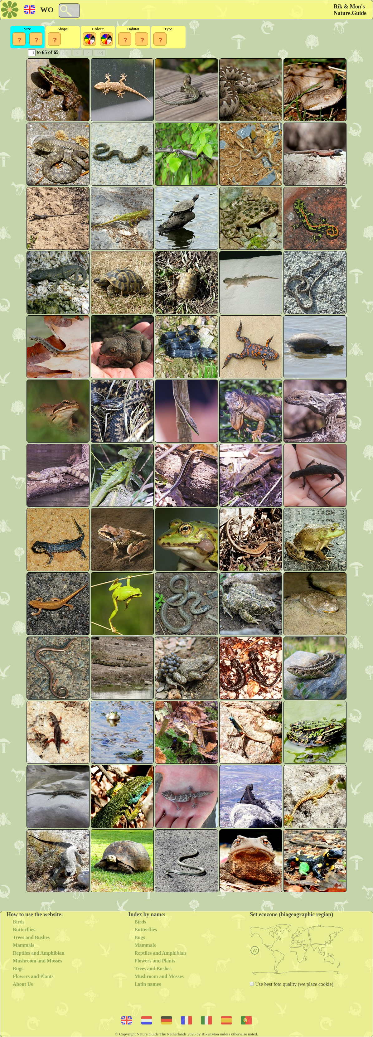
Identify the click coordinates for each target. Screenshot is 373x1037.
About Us (23, 984)
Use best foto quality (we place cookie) (293, 984)
